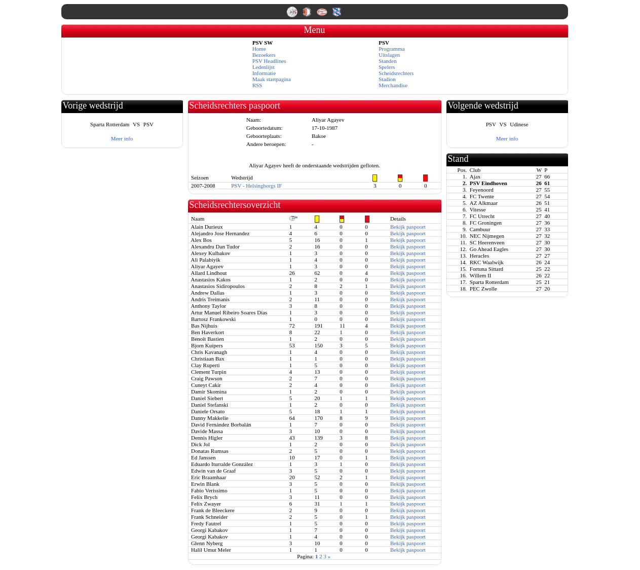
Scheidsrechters (396, 73)
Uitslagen (389, 55)
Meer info (122, 138)
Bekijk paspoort (408, 227)
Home (259, 49)
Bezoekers (264, 55)
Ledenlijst (263, 67)
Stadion (387, 79)
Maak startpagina (271, 79)
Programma (391, 49)
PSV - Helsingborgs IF (256, 186)
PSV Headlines (269, 61)
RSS (257, 85)
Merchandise (393, 85)
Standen (387, 61)
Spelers (387, 67)
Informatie (264, 73)
